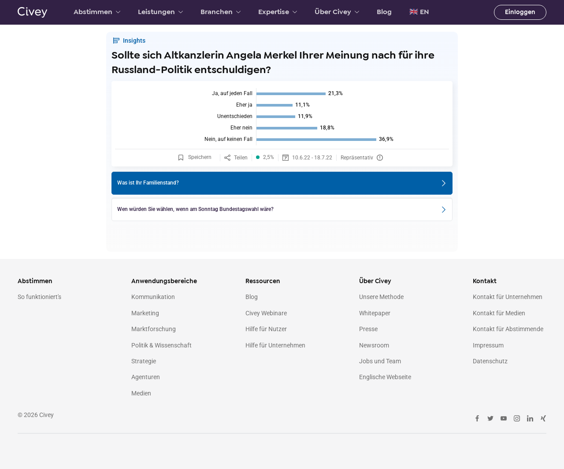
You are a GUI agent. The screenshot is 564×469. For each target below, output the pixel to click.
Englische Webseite (385, 376)
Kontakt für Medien (499, 313)
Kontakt (485, 281)
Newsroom (374, 345)
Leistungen (160, 11)
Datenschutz (490, 361)
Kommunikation (153, 296)
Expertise (277, 11)
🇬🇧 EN (419, 12)
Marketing (145, 313)
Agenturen (145, 376)
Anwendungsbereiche (164, 281)
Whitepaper (374, 313)
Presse (368, 328)
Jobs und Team (380, 361)
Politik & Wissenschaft (161, 345)
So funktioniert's (39, 296)
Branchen (220, 11)
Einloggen (520, 12)
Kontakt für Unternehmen (507, 296)
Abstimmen (97, 11)
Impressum (488, 345)
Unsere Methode (381, 296)
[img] (282, 116)
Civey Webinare (266, 313)
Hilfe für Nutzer (266, 328)
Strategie (143, 361)
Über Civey (337, 11)
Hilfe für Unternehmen (275, 345)
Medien (141, 393)
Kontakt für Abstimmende (508, 328)
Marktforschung (153, 328)
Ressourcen (262, 281)
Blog (384, 12)
